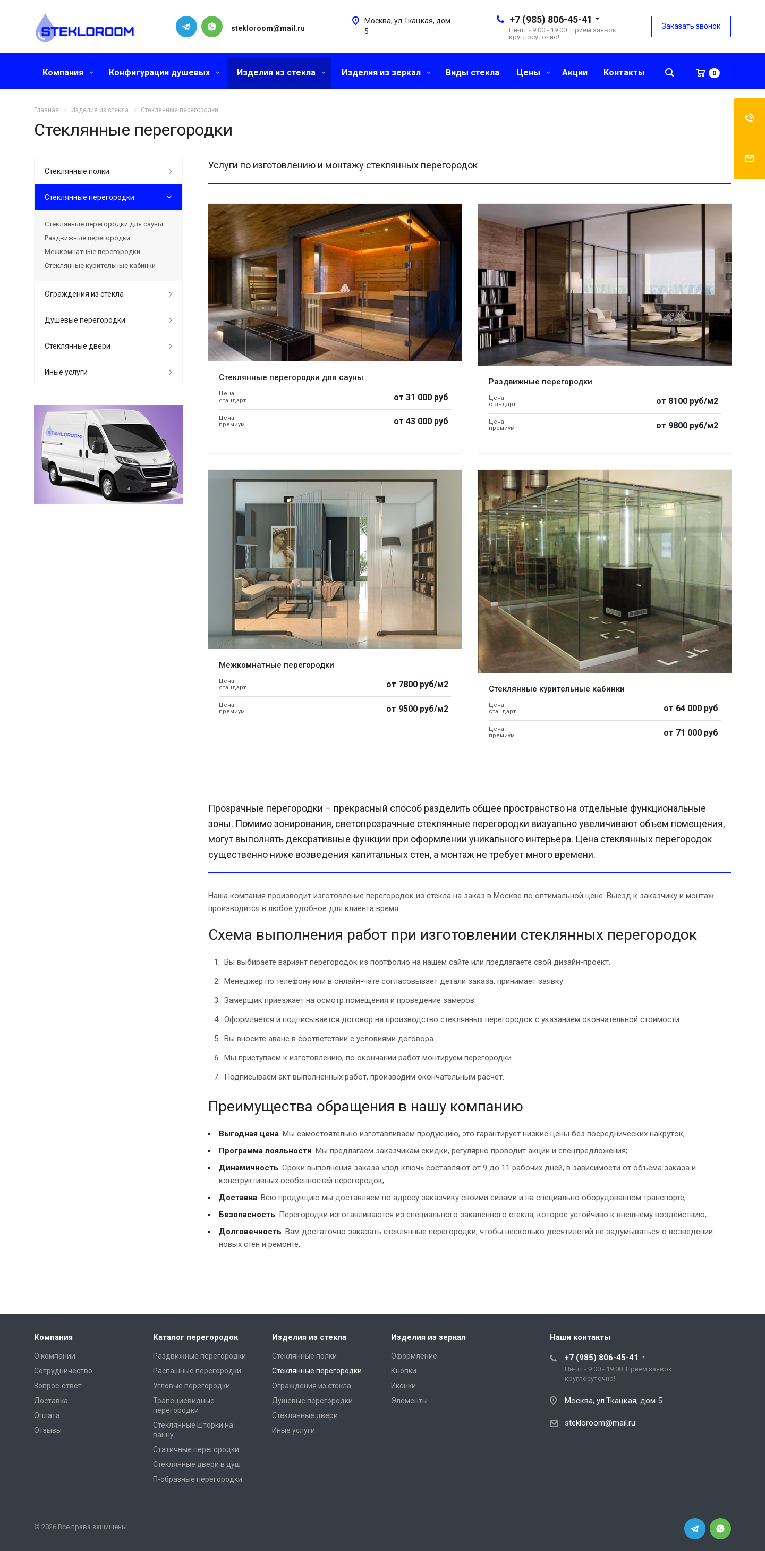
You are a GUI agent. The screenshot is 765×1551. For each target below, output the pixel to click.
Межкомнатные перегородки (276, 665)
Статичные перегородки (196, 1449)
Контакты (624, 73)
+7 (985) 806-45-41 (550, 19)
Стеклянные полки (77, 171)
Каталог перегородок (195, 1337)
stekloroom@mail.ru (600, 1423)
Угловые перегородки (191, 1385)
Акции (575, 73)
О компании (54, 1356)
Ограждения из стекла (84, 294)
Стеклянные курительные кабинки (557, 689)
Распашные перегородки (197, 1371)
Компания (68, 73)
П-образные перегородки (197, 1479)
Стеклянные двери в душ (197, 1464)
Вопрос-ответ (58, 1385)
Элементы (409, 1400)
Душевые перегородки (85, 320)
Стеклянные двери (77, 346)
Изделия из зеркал (386, 73)
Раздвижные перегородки (540, 381)
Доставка (51, 1400)
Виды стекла (472, 73)
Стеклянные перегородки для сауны (291, 377)
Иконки (403, 1385)
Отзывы (48, 1430)
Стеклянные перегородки (89, 197)
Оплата (47, 1415)
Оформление (414, 1356)
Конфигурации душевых (164, 73)
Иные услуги (66, 372)
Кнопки (403, 1371)
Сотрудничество (63, 1371)
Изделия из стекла (281, 73)
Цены (533, 73)
